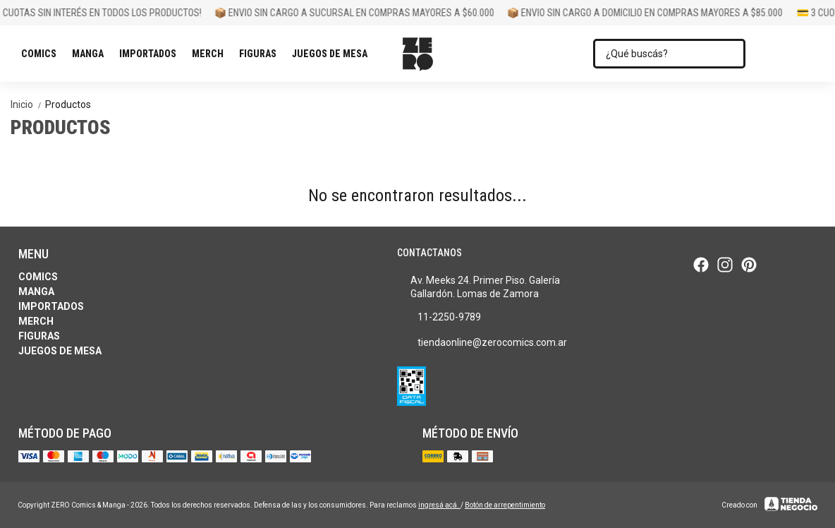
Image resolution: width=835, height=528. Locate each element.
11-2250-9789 (439, 316)
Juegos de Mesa (333, 53)
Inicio (28, 104)
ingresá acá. (439, 505)
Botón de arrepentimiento (505, 505)
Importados (151, 53)
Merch (211, 53)
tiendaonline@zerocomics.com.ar (482, 342)
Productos (68, 104)
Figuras (261, 53)
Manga (91, 53)
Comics (42, 53)
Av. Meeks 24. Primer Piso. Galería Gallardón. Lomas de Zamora (478, 287)
